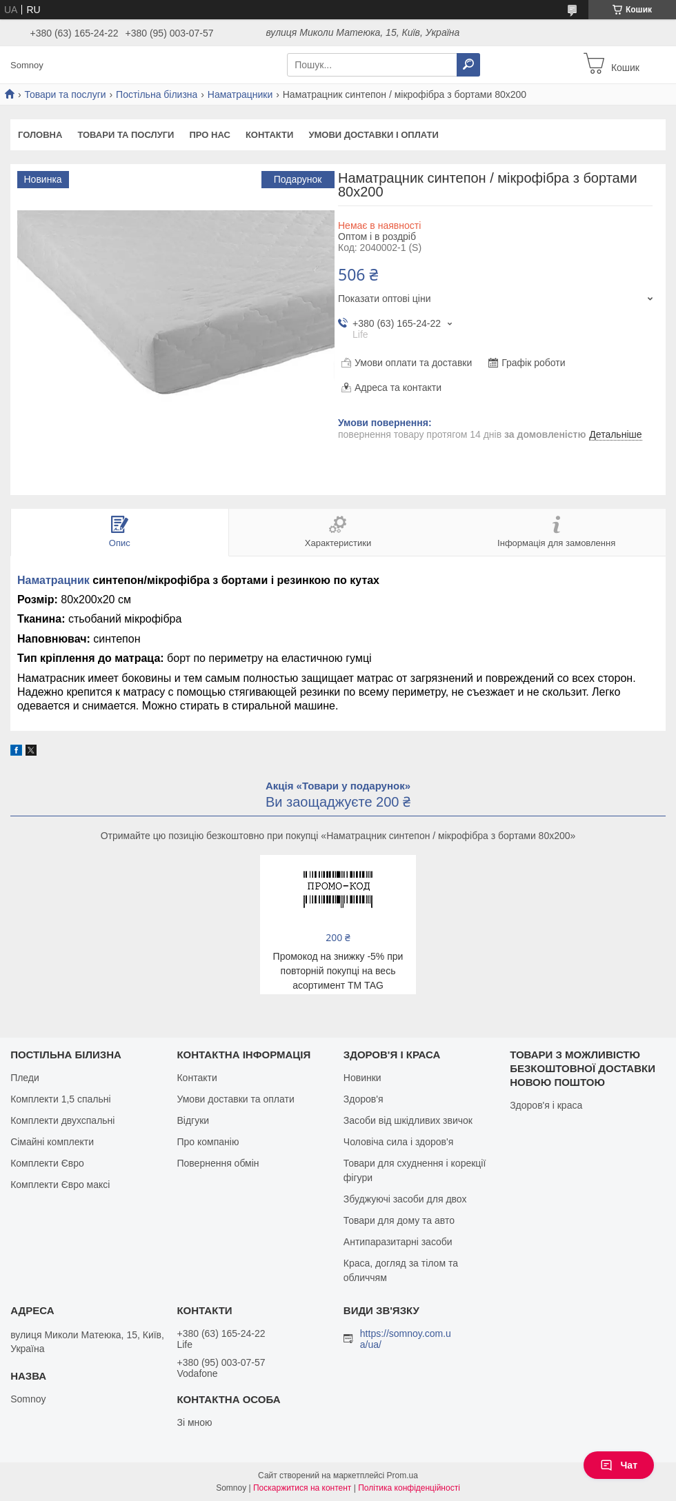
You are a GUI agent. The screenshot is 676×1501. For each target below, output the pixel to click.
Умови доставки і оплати (373, 135)
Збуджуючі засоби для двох (405, 1199)
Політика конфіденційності (409, 1488)
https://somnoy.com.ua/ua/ (405, 1339)
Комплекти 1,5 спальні (60, 1099)
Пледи (24, 1077)
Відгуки (193, 1120)
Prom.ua (402, 1475)
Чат (618, 1465)
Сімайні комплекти (52, 1141)
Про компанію (208, 1141)
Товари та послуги (65, 94)
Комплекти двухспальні (62, 1120)
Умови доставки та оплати (235, 1099)
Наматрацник (53, 580)
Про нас (209, 135)
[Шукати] (468, 65)
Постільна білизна (156, 94)
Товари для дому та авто (399, 1220)
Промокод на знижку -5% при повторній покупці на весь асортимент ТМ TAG (338, 971)
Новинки (362, 1077)
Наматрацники (240, 94)
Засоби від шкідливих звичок (408, 1120)
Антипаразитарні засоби (398, 1241)
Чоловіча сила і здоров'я (398, 1141)
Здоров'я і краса (546, 1105)
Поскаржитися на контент (302, 1488)
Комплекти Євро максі (60, 1184)
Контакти (270, 135)
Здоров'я (364, 1099)
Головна (40, 135)
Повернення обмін (218, 1163)
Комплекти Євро (47, 1163)
